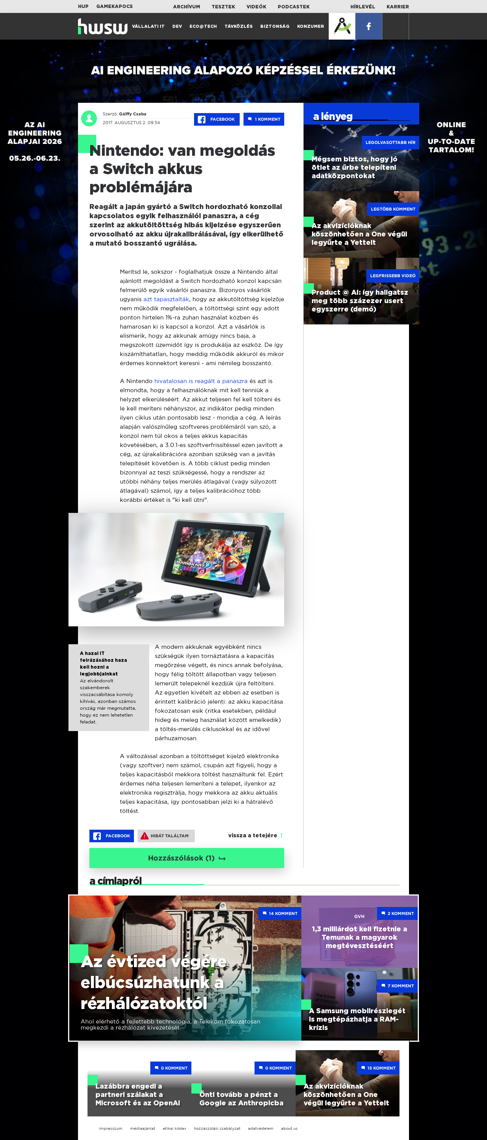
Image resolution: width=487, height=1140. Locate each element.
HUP (83, 6)
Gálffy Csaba (132, 114)
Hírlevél (362, 7)
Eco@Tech (203, 26)
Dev (177, 26)
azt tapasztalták (166, 299)
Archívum (186, 7)
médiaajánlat (142, 1128)
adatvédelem (261, 1128)
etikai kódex (174, 1128)
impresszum (111, 1128)
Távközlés (238, 26)
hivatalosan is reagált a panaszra (201, 381)
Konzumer (310, 26)
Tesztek (223, 7)
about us (289, 1128)
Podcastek (294, 7)
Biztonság (275, 26)
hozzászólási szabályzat (217, 1128)
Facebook (217, 119)
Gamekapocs (114, 6)
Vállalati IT (148, 26)
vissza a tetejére (252, 835)
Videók (256, 7)
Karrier (398, 7)
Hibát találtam (164, 836)
